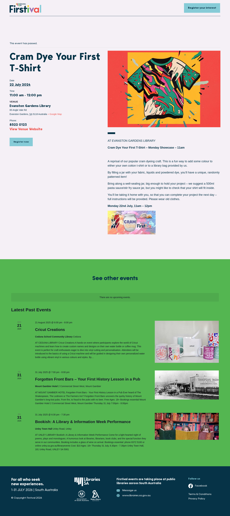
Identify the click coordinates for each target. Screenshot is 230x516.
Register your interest (202, 8)
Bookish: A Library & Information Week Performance (83, 422)
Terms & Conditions (199, 494)
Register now (21, 142)
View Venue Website (26, 129)
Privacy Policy (196, 499)
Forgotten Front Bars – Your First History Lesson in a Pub (87, 379)
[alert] (115, 297)
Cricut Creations (50, 329)
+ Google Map (55, 114)
